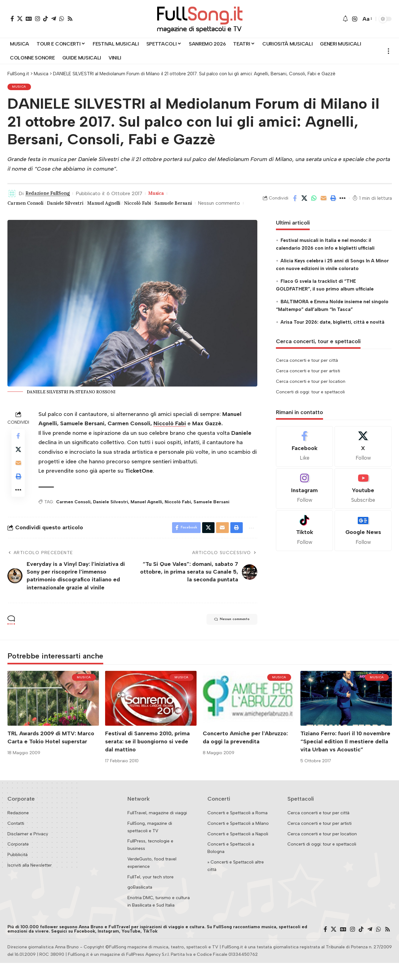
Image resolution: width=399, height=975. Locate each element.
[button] (355, 19)
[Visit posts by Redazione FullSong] (12, 194)
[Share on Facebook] (294, 204)
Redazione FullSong (50, 195)
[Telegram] (54, 18)
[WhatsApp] (62, 18)
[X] (20, 18)
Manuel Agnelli (116, 204)
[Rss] (70, 18)
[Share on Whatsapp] (314, 204)
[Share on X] (304, 204)
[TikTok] (46, 18)
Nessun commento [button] (226, 632)
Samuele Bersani (195, 204)
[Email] (323, 204)
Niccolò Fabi (154, 204)
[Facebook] (12, 18)
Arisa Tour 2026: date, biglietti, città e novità (332, 333)
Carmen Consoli (27, 204)
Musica (20, 87)
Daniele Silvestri (72, 204)
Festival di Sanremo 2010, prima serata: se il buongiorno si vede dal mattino (147, 753)
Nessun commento (28, 214)
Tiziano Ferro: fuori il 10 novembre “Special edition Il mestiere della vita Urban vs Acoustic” (345, 753)
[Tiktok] (304, 541)
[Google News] (28, 18)
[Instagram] (37, 18)
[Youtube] (363, 499)
